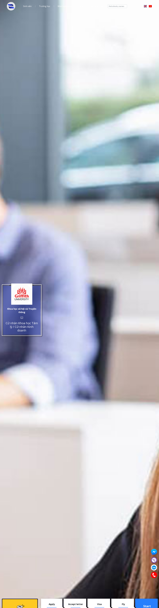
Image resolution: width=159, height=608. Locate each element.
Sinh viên (27, 6)
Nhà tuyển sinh (65, 6)
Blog (81, 6)
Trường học (44, 6)
